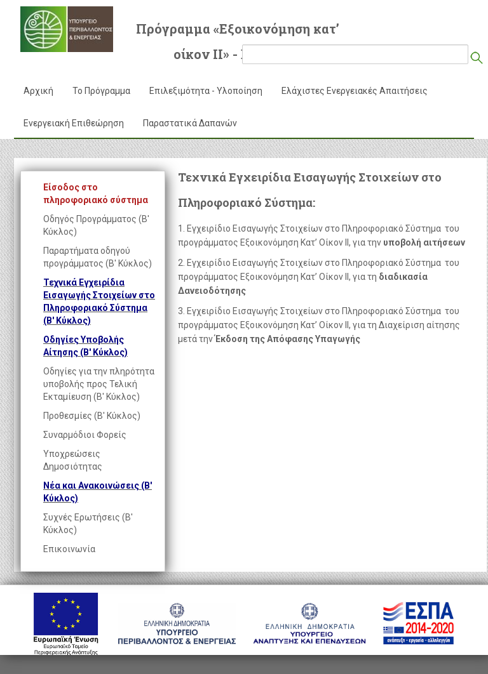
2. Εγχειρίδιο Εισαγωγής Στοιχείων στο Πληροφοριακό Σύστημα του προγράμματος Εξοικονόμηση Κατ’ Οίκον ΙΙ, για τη (318, 277)
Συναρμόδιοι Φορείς (84, 435)
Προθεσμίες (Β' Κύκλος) (91, 416)
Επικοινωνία (69, 549)
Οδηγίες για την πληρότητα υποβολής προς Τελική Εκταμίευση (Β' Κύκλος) (98, 384)
